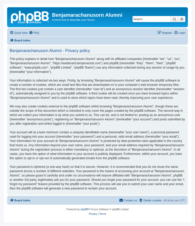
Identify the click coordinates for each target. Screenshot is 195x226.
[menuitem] (34, 33)
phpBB (84, 209)
